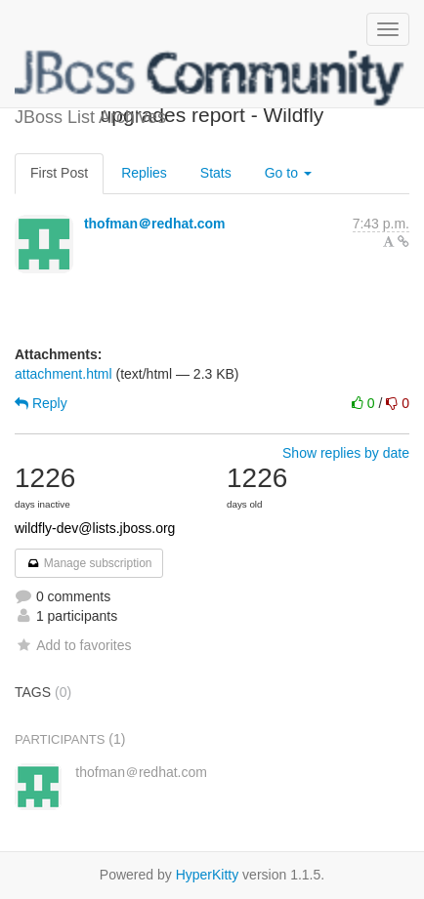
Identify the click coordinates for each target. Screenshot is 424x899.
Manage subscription (88, 563)
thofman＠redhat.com (155, 223)
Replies (144, 173)
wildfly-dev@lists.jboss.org (95, 528)
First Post (59, 173)
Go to (288, 173)
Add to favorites (73, 645)
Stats (216, 173)
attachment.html (63, 374)
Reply (41, 403)
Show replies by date (345, 453)
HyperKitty (207, 874)
